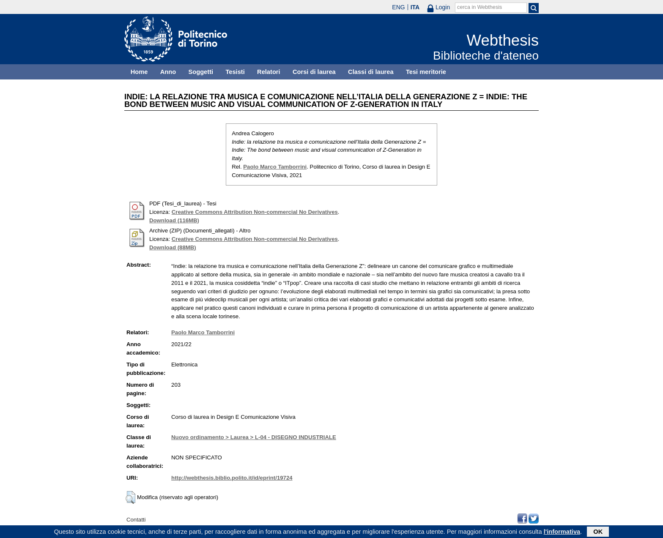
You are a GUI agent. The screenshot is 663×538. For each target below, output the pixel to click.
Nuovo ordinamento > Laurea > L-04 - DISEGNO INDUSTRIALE (253, 437)
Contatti (135, 519)
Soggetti (200, 71)
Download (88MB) (172, 247)
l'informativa (562, 532)
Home (139, 71)
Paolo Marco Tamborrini (275, 167)
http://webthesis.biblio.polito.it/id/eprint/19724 (231, 478)
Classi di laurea (371, 71)
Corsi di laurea (314, 71)
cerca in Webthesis (479, 7)
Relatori (268, 71)
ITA (415, 7)
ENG (398, 7)
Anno (168, 71)
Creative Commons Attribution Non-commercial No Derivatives (255, 212)
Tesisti (234, 71)
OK (598, 532)
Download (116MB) (174, 220)
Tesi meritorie (426, 71)
